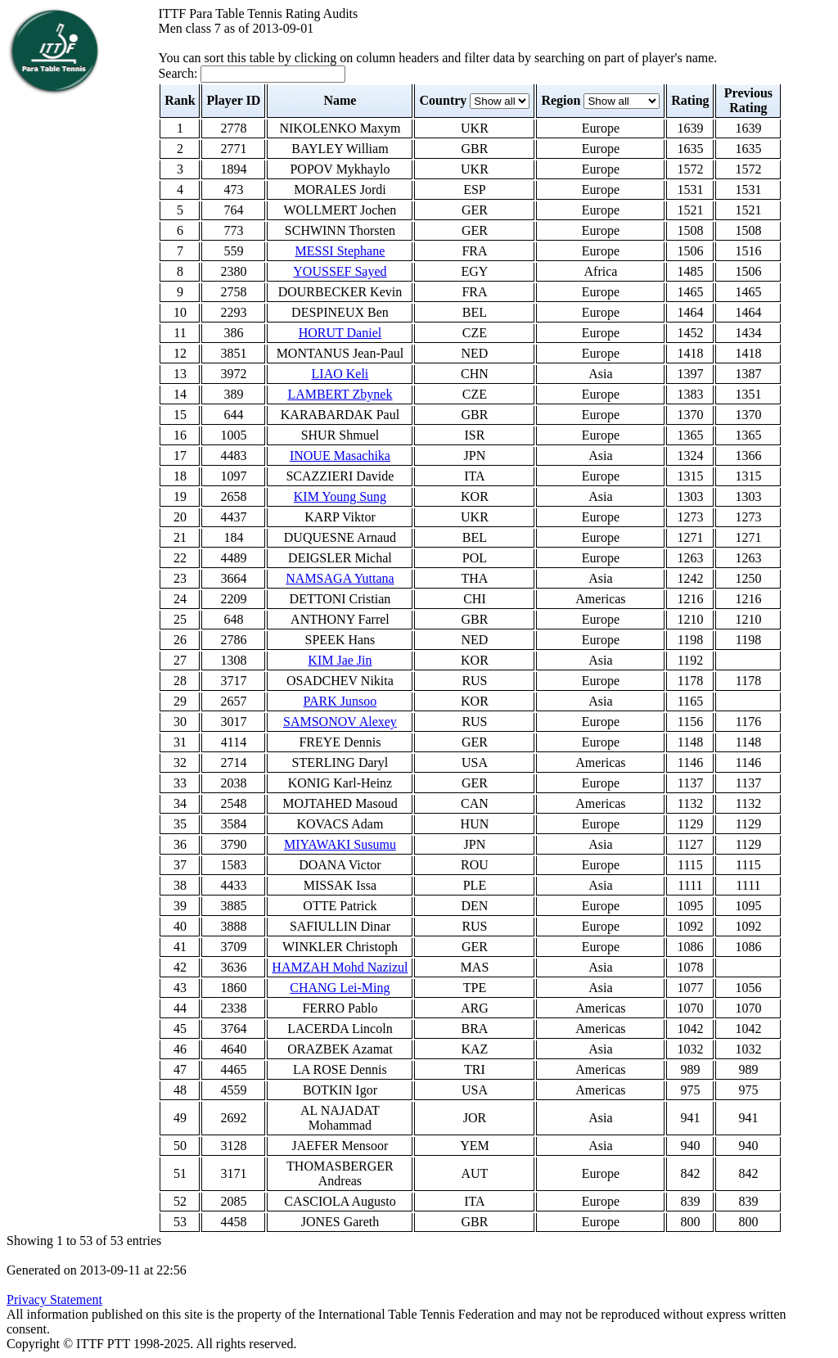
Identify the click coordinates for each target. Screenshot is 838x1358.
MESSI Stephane (340, 251)
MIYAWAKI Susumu (340, 844)
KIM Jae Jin (340, 660)
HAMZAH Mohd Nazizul (340, 967)
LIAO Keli (340, 374)
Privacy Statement (54, 1299)
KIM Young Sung (340, 496)
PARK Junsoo (340, 701)
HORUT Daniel (340, 333)
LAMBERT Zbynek (339, 394)
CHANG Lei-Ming (340, 988)
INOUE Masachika (340, 455)
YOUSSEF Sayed (339, 271)
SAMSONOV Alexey (340, 722)
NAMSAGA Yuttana (340, 578)
